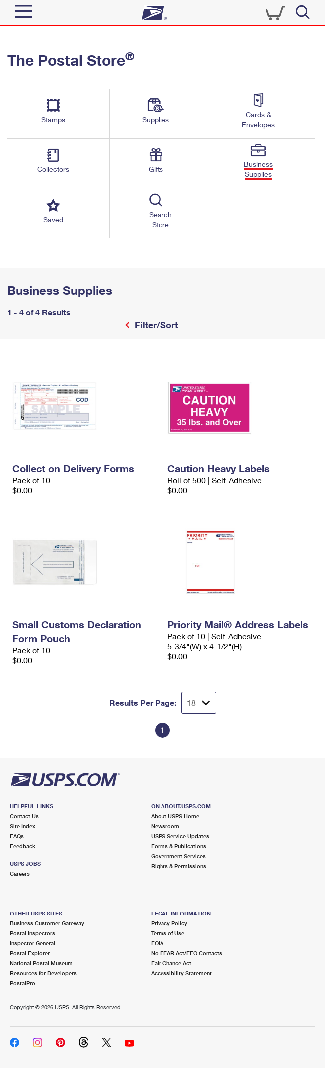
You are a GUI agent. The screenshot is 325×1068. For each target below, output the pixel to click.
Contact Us (24, 816)
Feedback (22, 846)
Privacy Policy (169, 923)
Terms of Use (167, 933)
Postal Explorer (30, 953)
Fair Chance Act (171, 963)
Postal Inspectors (32, 933)
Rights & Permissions (178, 866)
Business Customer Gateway (47, 923)
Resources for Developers (43, 973)
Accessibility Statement (181, 973)
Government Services (178, 856)
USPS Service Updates (180, 836)
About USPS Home (175, 816)
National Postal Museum (41, 963)
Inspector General (32, 943)
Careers (20, 873)
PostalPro (22, 983)
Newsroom (165, 826)
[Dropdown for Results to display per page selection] (198, 703)
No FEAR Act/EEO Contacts (186, 953)
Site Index (22, 826)
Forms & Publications (178, 846)
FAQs (17, 836)
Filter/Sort (155, 324)
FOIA (157, 943)
